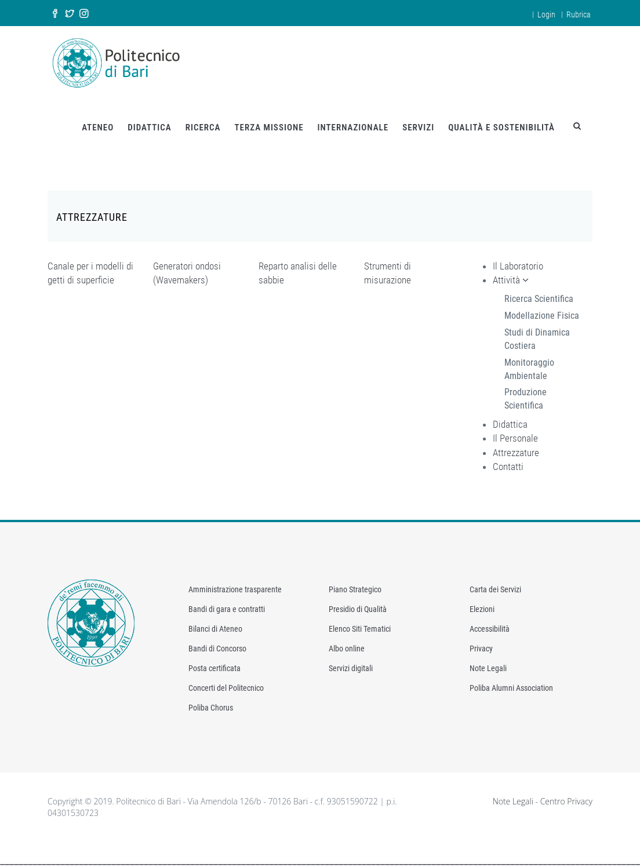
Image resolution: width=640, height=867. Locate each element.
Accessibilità (490, 623)
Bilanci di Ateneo (215, 623)
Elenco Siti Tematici (360, 623)
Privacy (481, 643)
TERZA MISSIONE (268, 122)
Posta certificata (214, 663)
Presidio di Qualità (358, 604)
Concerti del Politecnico (226, 682)
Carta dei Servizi (495, 584)
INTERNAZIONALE (353, 122)
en (520, 13)
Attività (511, 274)
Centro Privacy (566, 796)
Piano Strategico (355, 584)
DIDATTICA (149, 122)
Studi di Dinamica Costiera (537, 334)
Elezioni (482, 604)
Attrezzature (516, 447)
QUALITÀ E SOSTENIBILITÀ (501, 122)
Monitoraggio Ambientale (529, 364)
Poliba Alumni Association (511, 682)
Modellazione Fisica (541, 310)
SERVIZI (418, 122)
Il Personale (515, 433)
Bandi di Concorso (217, 643)
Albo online (347, 643)
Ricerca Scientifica (538, 293)
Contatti (508, 461)
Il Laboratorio (518, 261)
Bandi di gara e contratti (226, 604)
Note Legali (488, 663)
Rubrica (578, 14)
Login (546, 14)
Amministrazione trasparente (235, 584)
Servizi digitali (351, 663)
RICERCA (203, 122)
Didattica (510, 419)
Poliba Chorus (210, 702)
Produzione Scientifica (525, 393)
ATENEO (98, 122)
